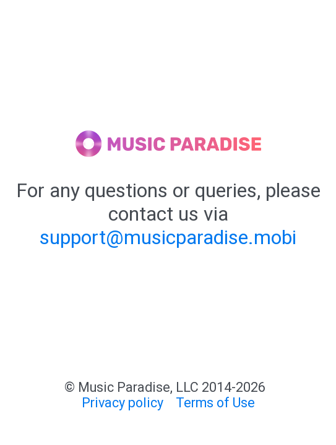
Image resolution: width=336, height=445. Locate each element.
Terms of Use (215, 402)
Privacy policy (122, 402)
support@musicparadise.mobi (168, 237)
